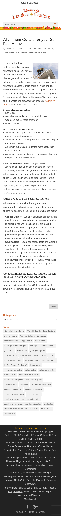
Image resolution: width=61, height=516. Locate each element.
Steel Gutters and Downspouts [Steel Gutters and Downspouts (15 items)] (15, 409)
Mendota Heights (43, 473)
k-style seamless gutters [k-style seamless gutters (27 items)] (13, 370)
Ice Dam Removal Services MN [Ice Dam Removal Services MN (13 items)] (15, 365)
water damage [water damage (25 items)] (46, 409)
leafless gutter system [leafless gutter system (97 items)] (47, 370)
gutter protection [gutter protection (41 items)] (40, 355)
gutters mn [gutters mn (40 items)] (29, 360)
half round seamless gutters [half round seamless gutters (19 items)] (45, 360)
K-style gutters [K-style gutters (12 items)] (35, 365)
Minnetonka (22, 476)
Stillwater (17, 491)
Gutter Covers (35, 439)
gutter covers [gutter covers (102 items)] (9, 351)
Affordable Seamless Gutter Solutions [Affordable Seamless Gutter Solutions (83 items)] (41, 331)
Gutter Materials (10, 52)
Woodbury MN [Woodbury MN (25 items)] (9, 414)
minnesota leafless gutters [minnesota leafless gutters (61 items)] (13, 380)
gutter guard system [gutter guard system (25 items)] (37, 351)
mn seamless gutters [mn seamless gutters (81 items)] (34, 380)
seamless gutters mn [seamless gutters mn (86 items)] (12, 399)
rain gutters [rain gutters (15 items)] (24, 384)
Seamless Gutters (16, 431)
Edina (34, 454)
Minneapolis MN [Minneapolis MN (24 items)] (10, 375)
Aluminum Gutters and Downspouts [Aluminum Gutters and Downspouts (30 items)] (33, 336)
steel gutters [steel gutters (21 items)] (48, 404)
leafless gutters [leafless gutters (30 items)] (30, 370)
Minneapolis (10, 476)
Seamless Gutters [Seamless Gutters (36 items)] (33, 394)
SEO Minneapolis (30, 499)
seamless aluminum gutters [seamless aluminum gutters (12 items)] (41, 384)
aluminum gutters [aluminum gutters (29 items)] (10, 336)
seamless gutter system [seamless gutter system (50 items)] (31, 399)
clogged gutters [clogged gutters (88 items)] (26, 341)
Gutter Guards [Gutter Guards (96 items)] (22, 351)
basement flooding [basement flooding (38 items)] (11, 341)
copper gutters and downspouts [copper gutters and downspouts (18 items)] (15, 346)
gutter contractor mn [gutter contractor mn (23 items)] (47, 346)
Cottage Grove (35, 450)
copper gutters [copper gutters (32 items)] (40, 341)
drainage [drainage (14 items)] (33, 346)
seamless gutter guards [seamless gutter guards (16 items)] (34, 389)
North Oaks (19, 480)
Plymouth (40, 480)
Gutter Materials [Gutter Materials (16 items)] (25, 355)
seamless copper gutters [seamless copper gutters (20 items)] (13, 389)
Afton (29, 446)
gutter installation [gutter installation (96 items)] (10, 355)
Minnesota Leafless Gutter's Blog (32, 52)
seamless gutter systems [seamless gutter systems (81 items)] (13, 404)
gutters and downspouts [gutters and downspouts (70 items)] (13, 360)
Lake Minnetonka (24, 465)
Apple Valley (39, 446)
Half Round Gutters (38, 435)
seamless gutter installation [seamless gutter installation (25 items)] (14, 394)
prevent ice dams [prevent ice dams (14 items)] (10, 384)
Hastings (10, 461)
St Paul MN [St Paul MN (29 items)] (34, 409)
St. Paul (42, 488)
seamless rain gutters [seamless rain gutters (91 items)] (33, 404)
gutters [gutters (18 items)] (51, 355)
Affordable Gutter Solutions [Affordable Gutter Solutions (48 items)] (14, 331)
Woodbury (37, 495)
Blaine (49, 446)
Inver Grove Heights (32, 461)
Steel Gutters (20, 435)
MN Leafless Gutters (14, 49)
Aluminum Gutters (45, 49)
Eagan (47, 450)
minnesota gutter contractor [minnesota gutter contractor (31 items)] (29, 375)
